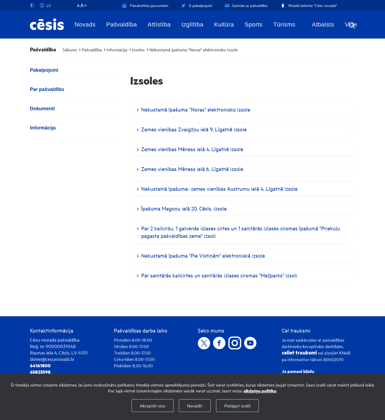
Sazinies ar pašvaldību (246, 5)
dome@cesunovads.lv (52, 359)
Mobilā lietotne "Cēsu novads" (308, 5)
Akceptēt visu (152, 405)
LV (45, 5)
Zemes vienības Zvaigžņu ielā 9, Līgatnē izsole (194, 129)
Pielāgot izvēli (237, 405)
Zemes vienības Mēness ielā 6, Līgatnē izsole (192, 168)
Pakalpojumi (44, 70)
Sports (254, 24)
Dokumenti (42, 108)
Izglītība (192, 24)
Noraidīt (194, 405)
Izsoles (138, 49)
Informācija (117, 49)
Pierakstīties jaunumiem (145, 5)
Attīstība (159, 24)
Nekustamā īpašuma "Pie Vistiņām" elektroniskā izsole (203, 255)
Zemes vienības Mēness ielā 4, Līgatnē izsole (192, 149)
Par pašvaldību (47, 89)
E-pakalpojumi (196, 5)
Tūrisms (284, 24)
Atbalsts (323, 24)
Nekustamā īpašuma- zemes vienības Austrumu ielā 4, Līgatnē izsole (219, 188)
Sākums (70, 49)
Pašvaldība (121, 24)
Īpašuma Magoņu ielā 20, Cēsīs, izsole (184, 208)
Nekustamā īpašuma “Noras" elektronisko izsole (193, 49)
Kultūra (224, 24)
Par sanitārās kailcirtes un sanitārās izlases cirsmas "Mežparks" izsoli (219, 275)
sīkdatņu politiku (260, 391)
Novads (85, 24)
